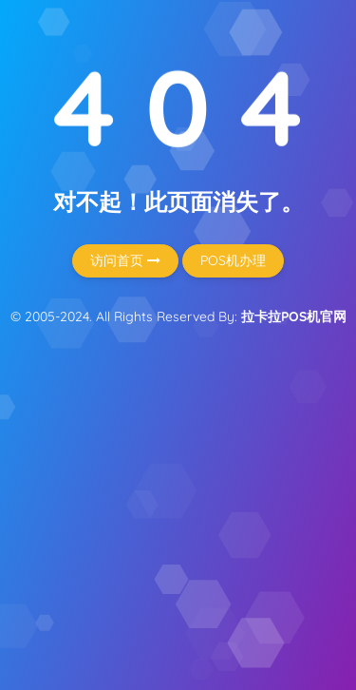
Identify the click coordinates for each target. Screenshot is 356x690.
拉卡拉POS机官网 (294, 316)
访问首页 (125, 260)
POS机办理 (233, 260)
